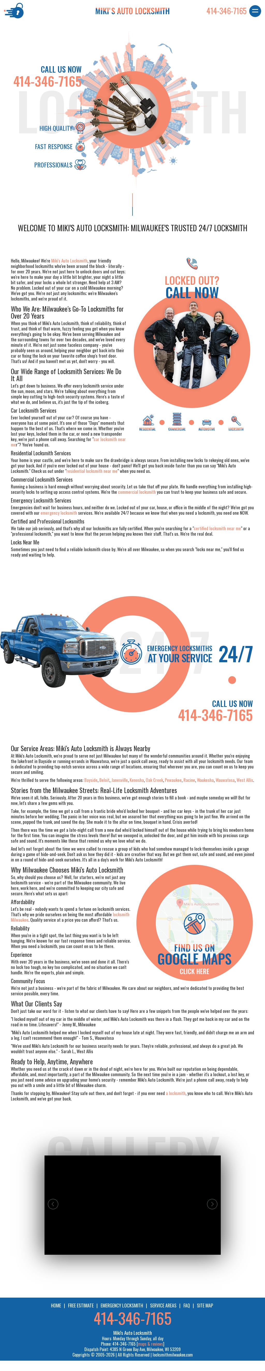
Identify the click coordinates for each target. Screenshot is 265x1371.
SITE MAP (205, 1305)
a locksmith (176, 1093)
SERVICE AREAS (163, 1305)
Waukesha (205, 780)
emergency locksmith (59, 513)
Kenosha (137, 780)
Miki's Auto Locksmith (69, 260)
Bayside (91, 780)
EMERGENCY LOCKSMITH (122, 1305)
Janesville (119, 780)
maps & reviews (150, 1344)
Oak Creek (154, 780)
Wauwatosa (225, 780)
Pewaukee (173, 780)
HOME (56, 1305)
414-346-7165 (47, 81)
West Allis (245, 780)
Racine (189, 780)
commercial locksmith (137, 492)
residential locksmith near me (92, 471)
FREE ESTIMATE (81, 1305)
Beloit (104, 780)
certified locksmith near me (217, 528)
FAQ (186, 1305)
